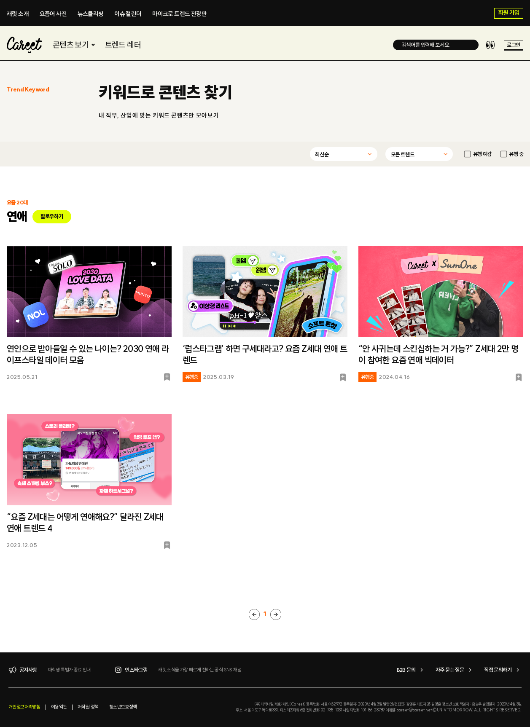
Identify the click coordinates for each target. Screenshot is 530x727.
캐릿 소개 (18, 14)
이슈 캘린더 (127, 14)
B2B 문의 (411, 670)
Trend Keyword (28, 89)
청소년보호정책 (123, 707)
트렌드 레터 (123, 44)
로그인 (513, 45)
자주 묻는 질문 (455, 670)
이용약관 (59, 707)
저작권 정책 (88, 707)
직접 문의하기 (503, 670)
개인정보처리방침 (24, 707)
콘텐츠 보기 (75, 44)
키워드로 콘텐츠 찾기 (165, 92)
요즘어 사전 (53, 14)
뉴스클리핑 (91, 14)
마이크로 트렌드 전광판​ (179, 14)
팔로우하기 (51, 216)
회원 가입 (509, 13)
